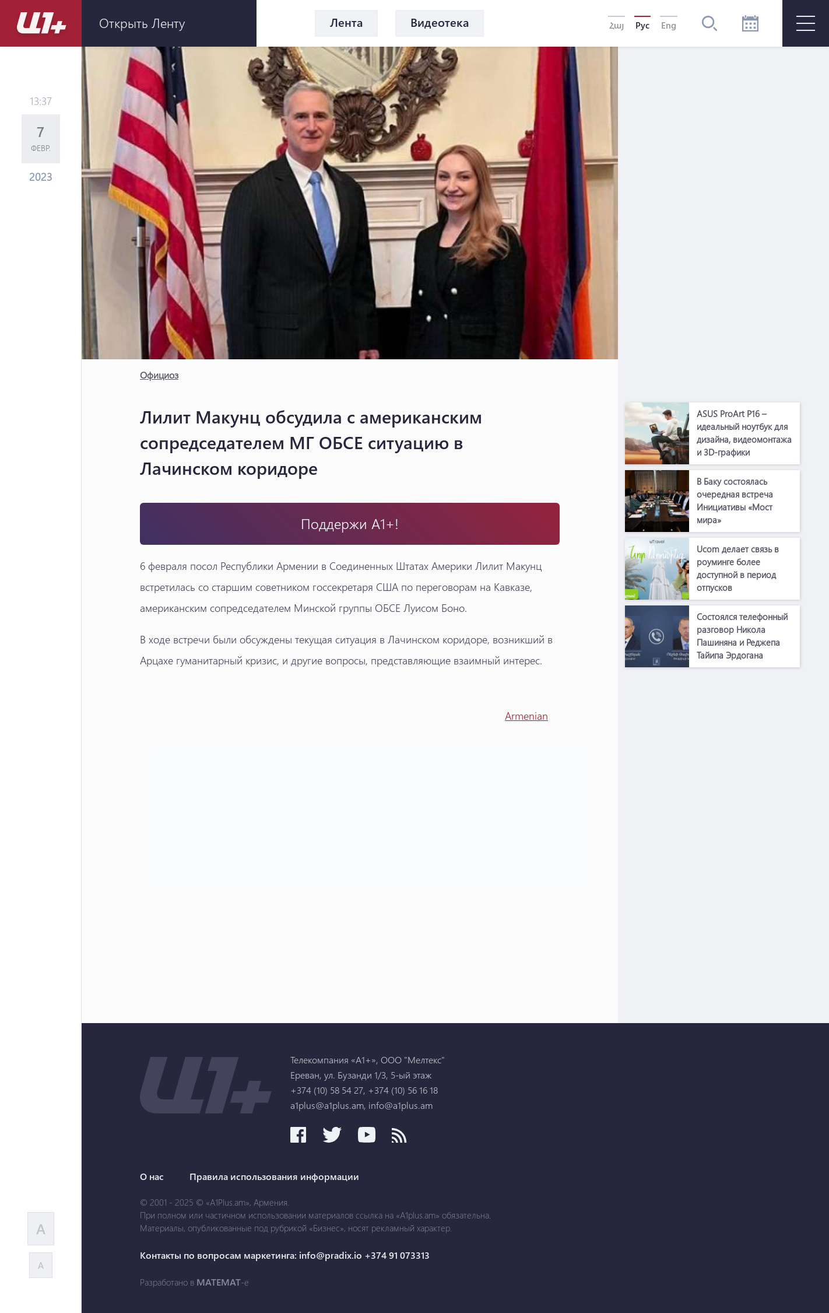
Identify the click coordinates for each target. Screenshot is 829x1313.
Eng (668, 25)
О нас (152, 1177)
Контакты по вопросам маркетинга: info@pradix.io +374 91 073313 (285, 1255)
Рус (642, 25)
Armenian (526, 715)
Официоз (159, 374)
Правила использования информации (274, 1177)
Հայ (616, 25)
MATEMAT (218, 1282)
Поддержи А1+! (350, 523)
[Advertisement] (712, 222)
